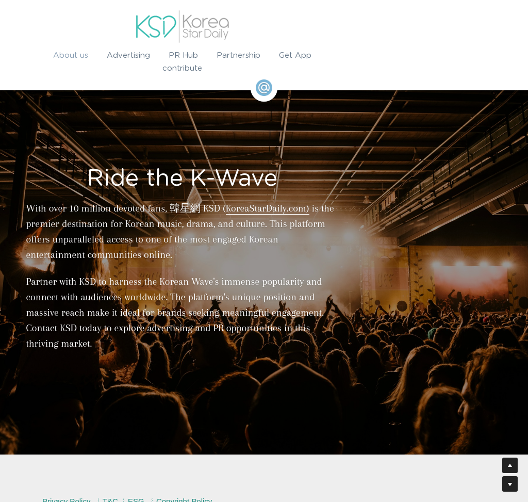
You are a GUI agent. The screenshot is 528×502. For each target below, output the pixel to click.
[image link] (264, 26)
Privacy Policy (110, 454)
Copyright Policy (227, 454)
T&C (153, 454)
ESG (179, 454)
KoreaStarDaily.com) (268, 208)
